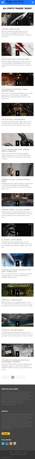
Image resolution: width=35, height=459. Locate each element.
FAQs (24, 452)
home (10, 452)
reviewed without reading (18, 454)
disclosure (17, 452)
